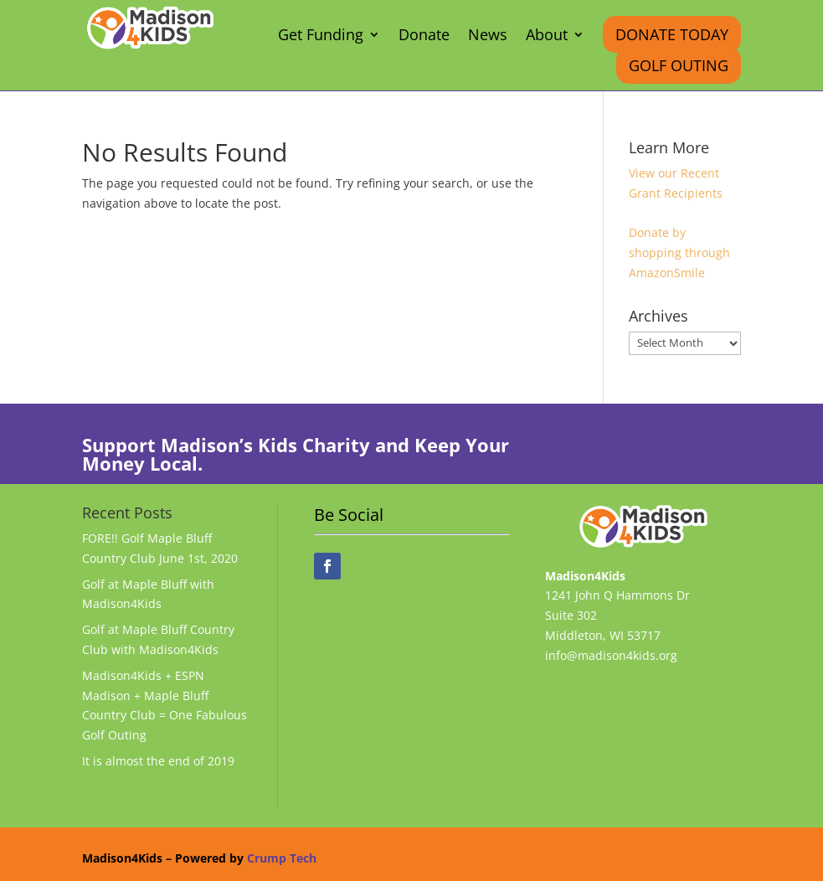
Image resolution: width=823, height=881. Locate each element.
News (487, 36)
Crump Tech (281, 858)
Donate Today (671, 34)
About (547, 36)
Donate (424, 36)
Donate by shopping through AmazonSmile (679, 252)
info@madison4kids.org (611, 655)
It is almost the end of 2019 (158, 761)
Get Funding (320, 36)
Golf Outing (678, 65)
